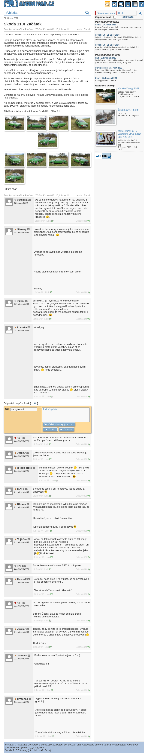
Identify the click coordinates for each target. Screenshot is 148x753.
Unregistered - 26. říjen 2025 (108, 68)
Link (50, 221)
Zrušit (50, 429)
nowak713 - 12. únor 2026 (107, 35)
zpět (34, 403)
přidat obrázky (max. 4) (58, 424)
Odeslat (66, 429)
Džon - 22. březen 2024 (106, 78)
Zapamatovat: (105, 17)
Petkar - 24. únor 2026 (105, 25)
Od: (21, 408)
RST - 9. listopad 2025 (105, 58)
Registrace (127, 16)
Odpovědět (83, 221)
